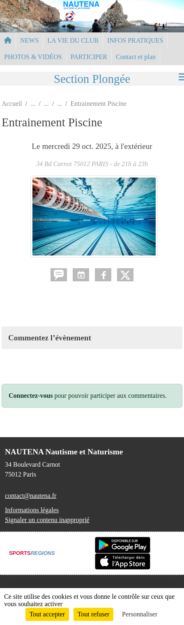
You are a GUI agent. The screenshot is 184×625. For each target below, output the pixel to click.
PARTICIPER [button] (89, 56)
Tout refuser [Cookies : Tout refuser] (94, 614)
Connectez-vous (31, 395)
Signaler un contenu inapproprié (47, 519)
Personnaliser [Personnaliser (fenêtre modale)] (139, 614)
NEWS (29, 40)
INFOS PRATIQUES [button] (135, 40)
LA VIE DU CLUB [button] (73, 40)
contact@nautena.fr (30, 495)
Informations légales (32, 509)
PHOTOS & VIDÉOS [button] (33, 56)
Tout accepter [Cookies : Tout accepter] (47, 614)
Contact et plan (136, 56)
